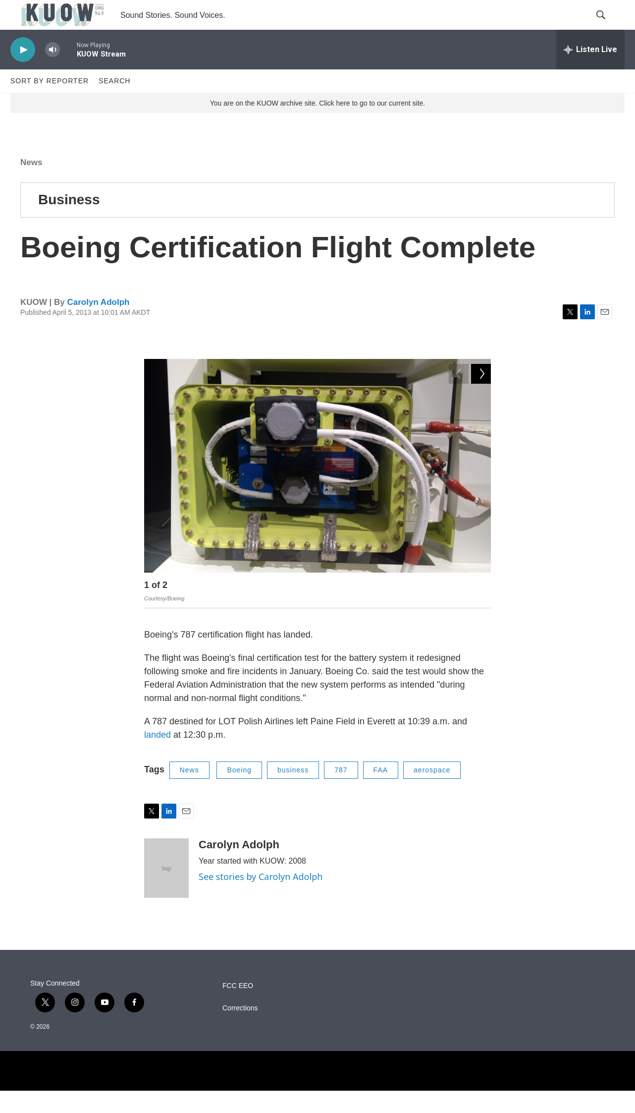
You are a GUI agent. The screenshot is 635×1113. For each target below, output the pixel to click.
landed (158, 757)
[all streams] (590, 72)
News (31, 184)
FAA (380, 792)
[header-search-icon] (608, 26)
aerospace (432, 792)
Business (69, 222)
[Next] (481, 610)
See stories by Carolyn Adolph (260, 899)
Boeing (239, 792)
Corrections (240, 1030)
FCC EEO (237, 1008)
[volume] (52, 72)
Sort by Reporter (49, 103)
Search (114, 103)
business (293, 792)
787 (340, 792)
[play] (23, 72)
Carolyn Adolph (98, 324)
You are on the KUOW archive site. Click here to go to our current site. (317, 125)
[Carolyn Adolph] (166, 890)
